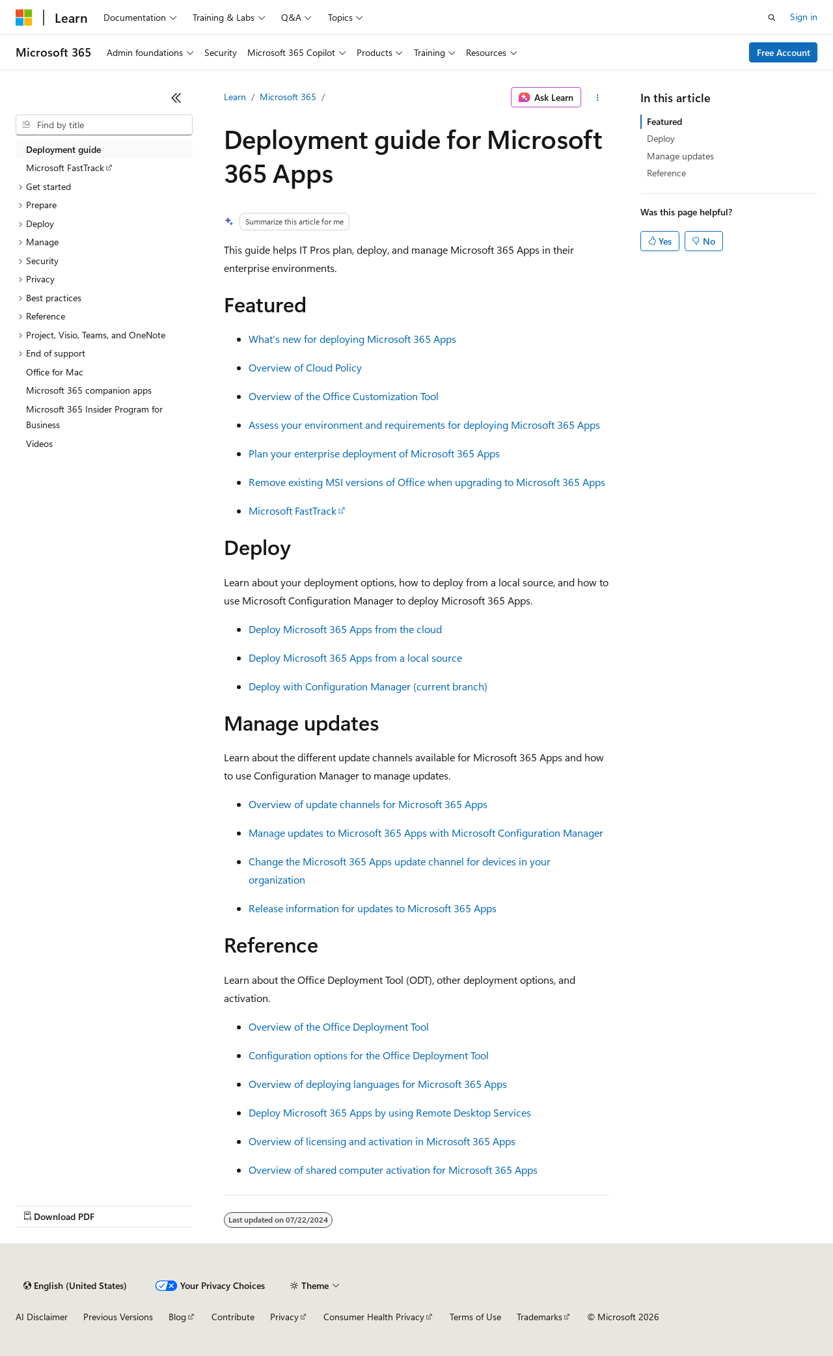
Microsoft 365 (288, 96)
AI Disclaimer (42, 1316)
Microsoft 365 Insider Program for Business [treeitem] (94, 417)
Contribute (233, 1316)
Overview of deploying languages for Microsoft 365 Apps (378, 1084)
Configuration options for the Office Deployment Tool (369, 1055)
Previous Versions (118, 1316)
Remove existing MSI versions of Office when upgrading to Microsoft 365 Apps (427, 482)
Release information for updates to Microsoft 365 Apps (373, 908)
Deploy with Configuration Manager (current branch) (368, 686)
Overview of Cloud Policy (305, 367)
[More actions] (597, 97)
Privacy (284, 1316)
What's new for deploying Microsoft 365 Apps (352, 339)
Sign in (803, 16)
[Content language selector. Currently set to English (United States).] (75, 1285)
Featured (664, 121)
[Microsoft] (24, 17)
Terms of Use (475, 1316)
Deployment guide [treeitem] (63, 149)
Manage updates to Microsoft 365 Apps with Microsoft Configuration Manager (426, 832)
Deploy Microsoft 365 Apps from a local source (355, 657)
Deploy (661, 138)
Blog (177, 1316)
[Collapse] (176, 97)
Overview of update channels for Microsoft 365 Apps (368, 804)
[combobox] (104, 125)
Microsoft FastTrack (292, 510)
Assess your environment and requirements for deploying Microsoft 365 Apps (424, 424)
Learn (235, 96)
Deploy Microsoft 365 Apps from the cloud (345, 629)
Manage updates (680, 156)
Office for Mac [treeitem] (54, 372)
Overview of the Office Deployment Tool (339, 1026)
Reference (666, 173)
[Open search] (772, 17)
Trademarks (539, 1316)
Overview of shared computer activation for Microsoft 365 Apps (393, 1169)
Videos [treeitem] (39, 443)
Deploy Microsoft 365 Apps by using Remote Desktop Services (390, 1112)
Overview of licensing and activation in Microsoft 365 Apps (382, 1141)
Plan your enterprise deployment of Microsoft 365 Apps (374, 453)
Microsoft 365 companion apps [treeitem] (89, 390)
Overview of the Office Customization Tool (344, 396)
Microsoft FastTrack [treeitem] (65, 167)
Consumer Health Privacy (373, 1316)
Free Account (783, 52)
